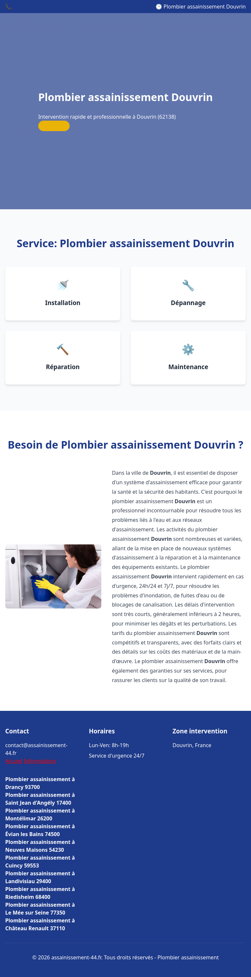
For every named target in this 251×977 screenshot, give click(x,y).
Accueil (14, 760)
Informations (40, 760)
